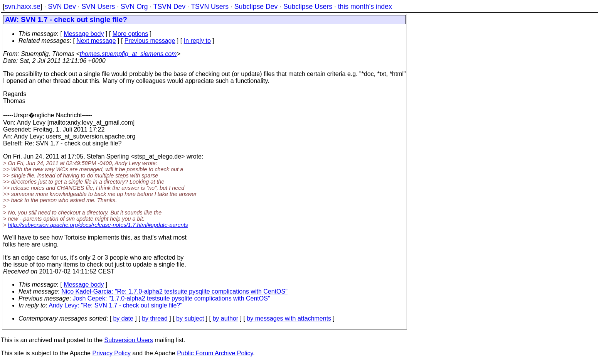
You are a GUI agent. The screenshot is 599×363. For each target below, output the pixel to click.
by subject (190, 318)
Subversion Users (128, 340)
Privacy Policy (111, 353)
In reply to (197, 40)
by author (225, 318)
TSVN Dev (169, 6)
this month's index (365, 6)
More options (130, 33)
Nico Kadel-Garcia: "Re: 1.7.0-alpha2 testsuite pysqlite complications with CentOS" (174, 291)
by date (123, 318)
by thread (155, 318)
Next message (96, 40)
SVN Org (134, 6)
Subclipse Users (307, 6)
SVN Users (98, 6)
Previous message (150, 40)
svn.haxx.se (22, 6)
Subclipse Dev (256, 6)
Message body (84, 33)
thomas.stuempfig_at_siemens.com (128, 54)
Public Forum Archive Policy (215, 353)
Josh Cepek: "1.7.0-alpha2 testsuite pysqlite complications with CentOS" (171, 298)
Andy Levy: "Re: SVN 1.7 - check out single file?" (115, 305)
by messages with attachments (289, 318)
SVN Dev (62, 6)
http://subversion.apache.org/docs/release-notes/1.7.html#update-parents (98, 225)
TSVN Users (210, 6)
